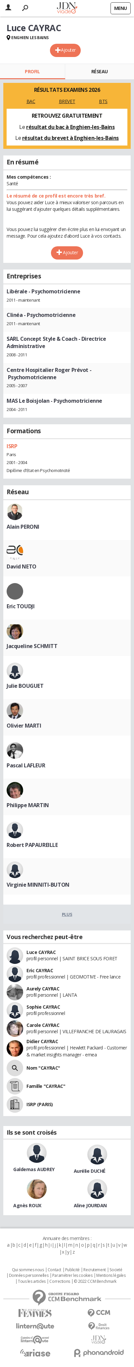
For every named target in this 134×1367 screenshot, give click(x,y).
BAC (30, 101)
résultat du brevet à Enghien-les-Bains (70, 138)
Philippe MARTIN (28, 805)
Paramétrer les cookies (72, 1275)
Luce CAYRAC (41, 952)
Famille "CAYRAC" (45, 1086)
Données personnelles (29, 1275)
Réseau (99, 71)
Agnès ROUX (27, 1205)
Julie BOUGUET (25, 685)
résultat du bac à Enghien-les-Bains (70, 127)
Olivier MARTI (24, 725)
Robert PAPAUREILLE (32, 845)
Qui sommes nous (28, 1270)
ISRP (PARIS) (39, 1104)
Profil (32, 71)
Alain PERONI (23, 526)
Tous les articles (32, 1281)
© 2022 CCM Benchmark (95, 1281)
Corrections (59, 1281)
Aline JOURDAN (90, 1205)
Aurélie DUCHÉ (90, 1171)
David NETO (21, 566)
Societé (116, 1270)
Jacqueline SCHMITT (32, 646)
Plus (67, 914)
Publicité (72, 1270)
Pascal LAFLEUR (26, 765)
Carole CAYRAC (43, 1025)
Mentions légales (110, 1275)
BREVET (67, 101)
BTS (103, 101)
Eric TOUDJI (20, 606)
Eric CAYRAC (39, 970)
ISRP (12, 446)
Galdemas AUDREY (34, 1169)
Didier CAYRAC (42, 1041)
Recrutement (94, 1270)
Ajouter (68, 50)
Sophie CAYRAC (43, 1007)
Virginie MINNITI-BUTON (38, 884)
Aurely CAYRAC (43, 988)
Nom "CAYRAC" (43, 1068)
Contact (54, 1270)
